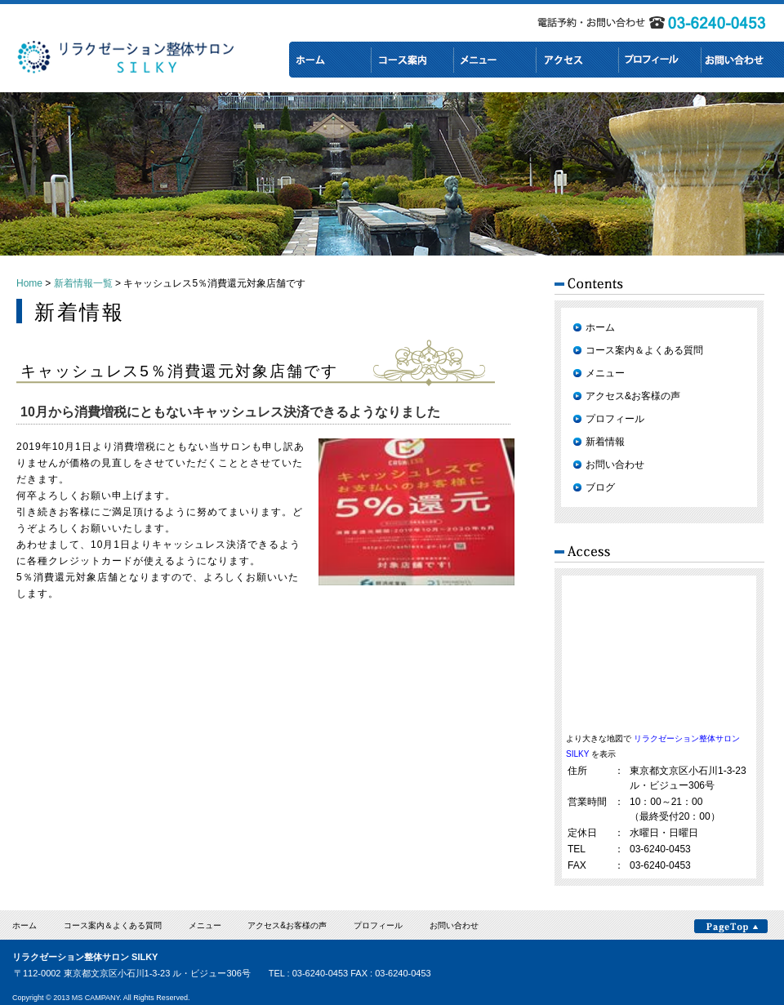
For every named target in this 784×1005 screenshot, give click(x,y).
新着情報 (605, 441)
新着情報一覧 (83, 283)
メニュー (605, 373)
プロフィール (615, 419)
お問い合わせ (615, 464)
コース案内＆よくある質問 (644, 350)
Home (29, 283)
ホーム (600, 327)
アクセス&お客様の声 (633, 396)
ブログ (600, 487)
